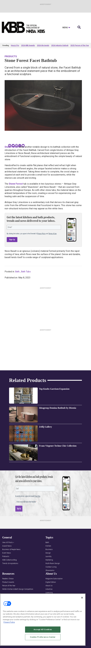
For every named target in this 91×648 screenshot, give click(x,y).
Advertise (49, 589)
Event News (6, 553)
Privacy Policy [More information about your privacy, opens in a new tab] (9, 623)
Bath (17, 271)
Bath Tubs (26, 271)
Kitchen (48, 546)
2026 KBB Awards (28, 45)
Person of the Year (8, 586)
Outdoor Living (51, 567)
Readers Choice (7, 579)
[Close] (82, 599)
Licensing (49, 593)
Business (49, 549)
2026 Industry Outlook (59, 45)
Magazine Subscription (54, 579)
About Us (49, 586)
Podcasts (5, 556)
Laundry (49, 556)
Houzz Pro (15, 45)
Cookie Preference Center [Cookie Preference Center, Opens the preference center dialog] (43, 638)
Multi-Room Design (53, 563)
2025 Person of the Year (79, 45)
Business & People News (11, 549)
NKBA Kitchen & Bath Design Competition (17, 589)
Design (48, 553)
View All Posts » (8, 542)
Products (11, 56)
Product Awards (8, 582)
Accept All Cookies (43, 631)
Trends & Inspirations (10, 563)
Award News (7, 546)
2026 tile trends (43, 45)
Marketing (49, 560)
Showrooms (50, 570)
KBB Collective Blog (9, 560)
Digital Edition (51, 582)
